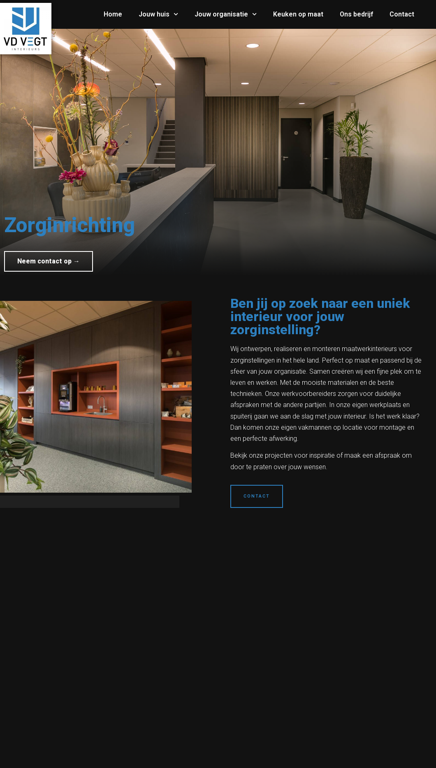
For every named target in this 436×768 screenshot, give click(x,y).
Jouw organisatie (226, 14)
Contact (402, 14)
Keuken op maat (298, 14)
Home (113, 14)
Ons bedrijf (356, 14)
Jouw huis (158, 14)
